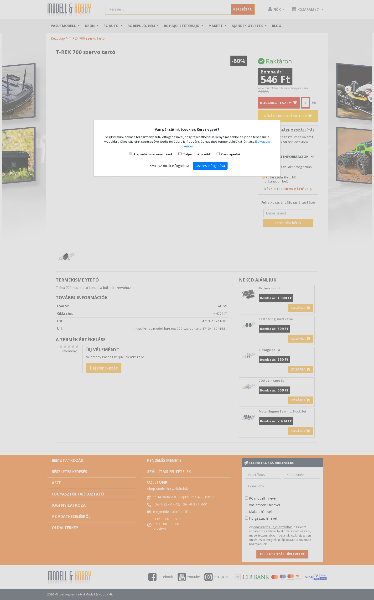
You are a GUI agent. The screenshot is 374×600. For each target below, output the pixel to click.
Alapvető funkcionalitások (153, 154)
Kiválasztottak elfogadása (169, 165)
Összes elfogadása (210, 165)
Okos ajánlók (230, 154)
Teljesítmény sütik (197, 154)
